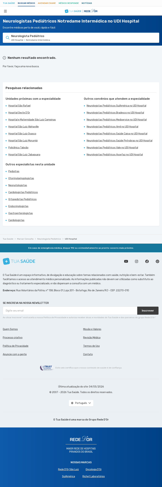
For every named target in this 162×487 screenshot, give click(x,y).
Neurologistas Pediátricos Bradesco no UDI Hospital (115, 112)
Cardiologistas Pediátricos (23, 192)
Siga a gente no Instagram (136, 261)
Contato (88, 354)
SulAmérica (68, 476)
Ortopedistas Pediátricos (22, 199)
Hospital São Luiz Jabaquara (24, 154)
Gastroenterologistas (20, 213)
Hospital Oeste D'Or (19, 112)
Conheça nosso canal (126, 261)
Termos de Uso (91, 346)
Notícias (87, 3)
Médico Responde (69, 3)
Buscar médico (26, 3)
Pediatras (13, 171)
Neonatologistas (17, 185)
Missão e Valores (92, 329)
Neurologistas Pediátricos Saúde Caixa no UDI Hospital (117, 133)
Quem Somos (10, 329)
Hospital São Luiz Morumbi (23, 140)
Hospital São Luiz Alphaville (23, 126)
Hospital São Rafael (19, 105)
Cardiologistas (16, 220)
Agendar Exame (47, 3)
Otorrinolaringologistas (21, 178)
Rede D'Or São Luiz (68, 469)
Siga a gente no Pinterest (157, 261)
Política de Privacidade (15, 346)
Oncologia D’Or (94, 469)
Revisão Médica (91, 337)
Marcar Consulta (25, 239)
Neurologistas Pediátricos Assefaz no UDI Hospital (115, 154)
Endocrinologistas (18, 206)
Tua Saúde (9, 3)
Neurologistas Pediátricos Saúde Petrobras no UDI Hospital (119, 140)
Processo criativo (12, 337)
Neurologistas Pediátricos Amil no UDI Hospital (112, 126)
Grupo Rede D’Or (99, 419)
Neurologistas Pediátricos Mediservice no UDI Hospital (117, 119)
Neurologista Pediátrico (49, 239)
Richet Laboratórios (93, 476)
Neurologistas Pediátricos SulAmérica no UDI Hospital (116, 105)
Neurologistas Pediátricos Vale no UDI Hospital (112, 147)
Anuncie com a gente (15, 354)
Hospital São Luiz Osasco (22, 133)
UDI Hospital (71, 239)
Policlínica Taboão (18, 147)
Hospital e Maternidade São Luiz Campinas (32, 119)
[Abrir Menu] (5, 11)
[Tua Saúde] (19, 261)
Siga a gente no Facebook (147, 261)
